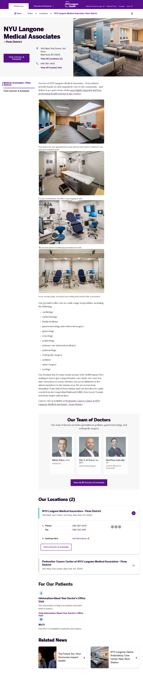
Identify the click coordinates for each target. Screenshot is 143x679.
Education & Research (43, 6)
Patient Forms (111, 6)
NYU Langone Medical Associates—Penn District (75, 13)
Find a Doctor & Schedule (16, 58)
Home (30, 13)
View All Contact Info (51, 67)
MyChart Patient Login (95, 6)
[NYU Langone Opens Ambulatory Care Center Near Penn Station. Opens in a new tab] (115, 657)
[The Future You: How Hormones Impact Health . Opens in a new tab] (62, 657)
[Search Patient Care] (132, 13)
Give (129, 6)
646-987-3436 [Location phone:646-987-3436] (48, 63)
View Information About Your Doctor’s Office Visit (60, 614)
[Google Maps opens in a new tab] (116, 526)
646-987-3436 (79, 526)
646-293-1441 (79, 530)
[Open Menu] (18, 13)
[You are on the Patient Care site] (18, 6)
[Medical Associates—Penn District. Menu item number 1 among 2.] (18, 84)
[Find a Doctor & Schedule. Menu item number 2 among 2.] (19, 91)
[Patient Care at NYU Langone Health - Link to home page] (71, 4)
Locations (43, 13)
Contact (122, 6)
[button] (133, 513)
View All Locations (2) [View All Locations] (51, 59)
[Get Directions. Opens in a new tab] (79, 538)
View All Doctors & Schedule (88, 482)
